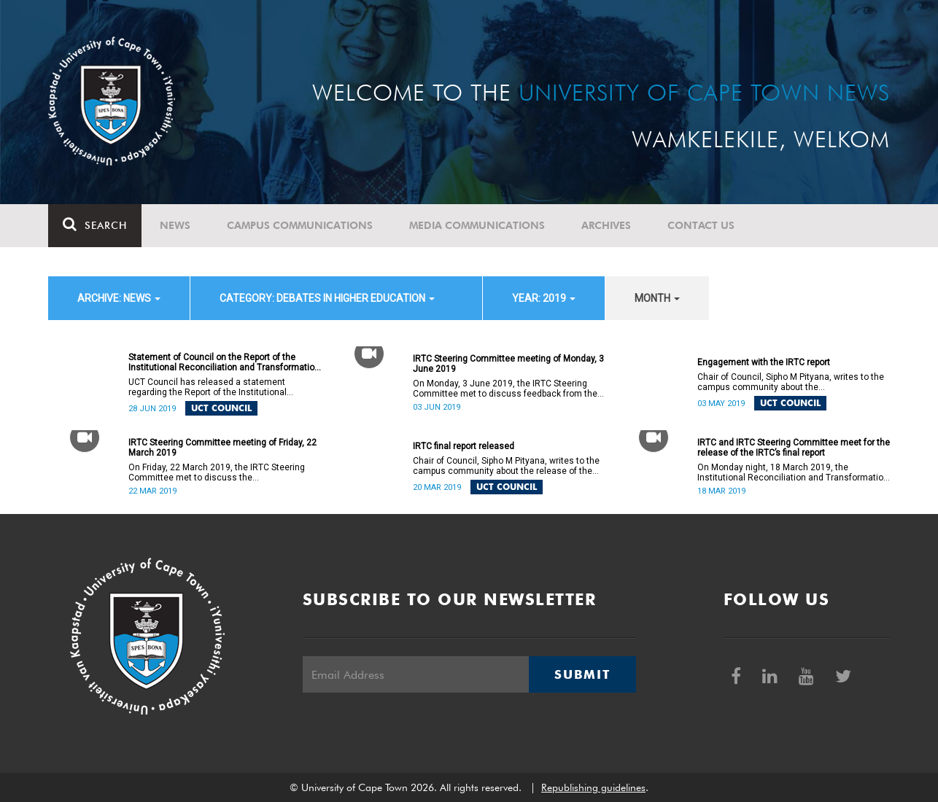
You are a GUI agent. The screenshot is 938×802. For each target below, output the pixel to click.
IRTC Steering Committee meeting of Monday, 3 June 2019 (508, 364)
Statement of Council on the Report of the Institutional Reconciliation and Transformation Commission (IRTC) (223, 362)
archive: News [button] (118, 298)
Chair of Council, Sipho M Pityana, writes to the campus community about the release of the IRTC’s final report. (506, 466)
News (175, 225)
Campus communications (300, 225)
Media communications (477, 225)
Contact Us (700, 225)
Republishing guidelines (593, 787)
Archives (606, 225)
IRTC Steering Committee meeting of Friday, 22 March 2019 (222, 447)
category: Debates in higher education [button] (327, 298)
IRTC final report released (463, 446)
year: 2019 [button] (543, 298)
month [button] (657, 298)
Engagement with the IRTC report (763, 362)
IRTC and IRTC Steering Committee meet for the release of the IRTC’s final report (793, 447)
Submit (582, 674)
